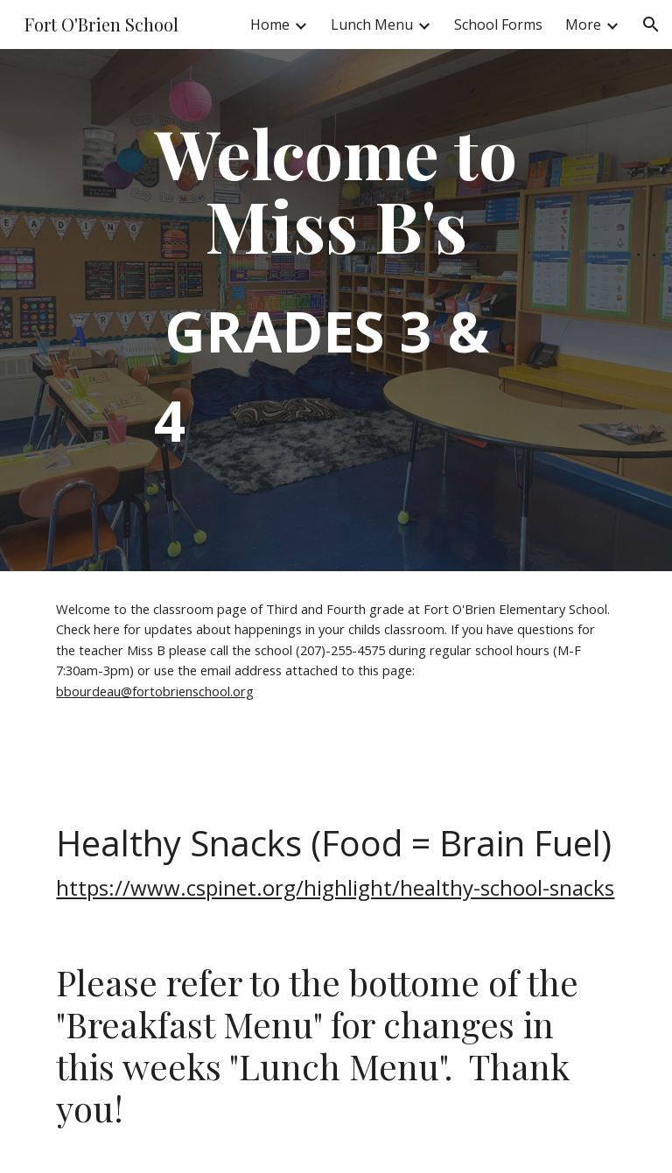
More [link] (583, 24)
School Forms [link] (498, 24)
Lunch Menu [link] (372, 24)
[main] (335, 310)
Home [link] (270, 24)
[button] (651, 24)
